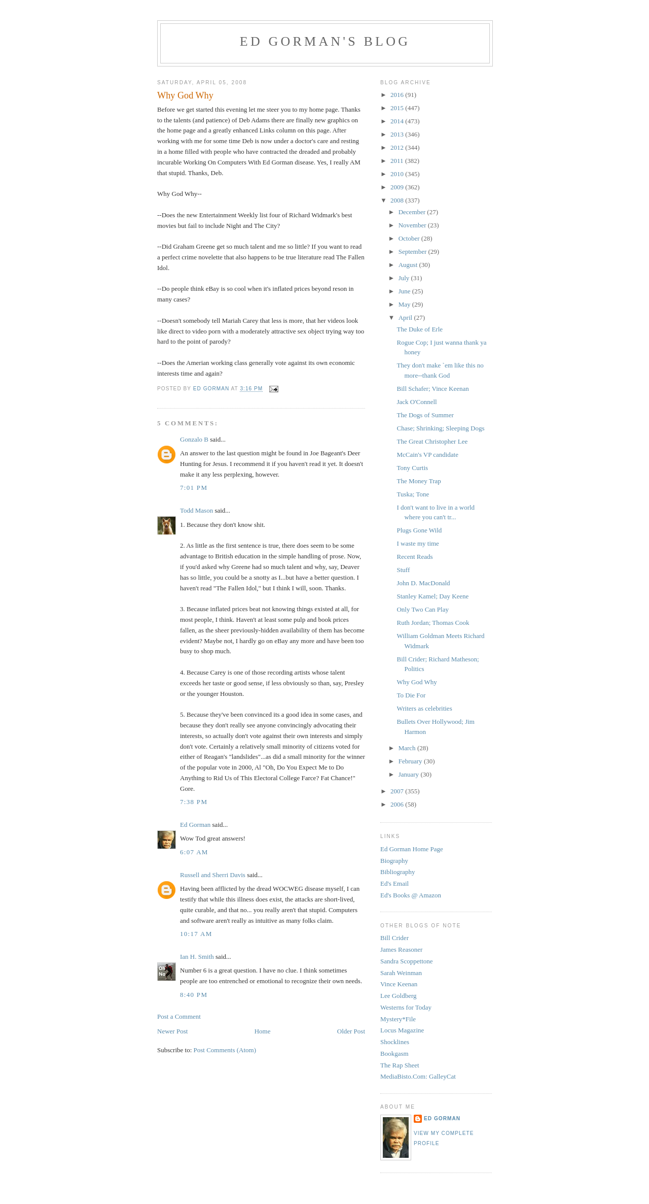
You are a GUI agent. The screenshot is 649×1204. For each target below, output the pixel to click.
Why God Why (416, 682)
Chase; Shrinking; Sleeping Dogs (440, 428)
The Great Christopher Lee (431, 441)
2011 (397, 160)
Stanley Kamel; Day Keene (432, 596)
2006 (397, 804)
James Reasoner (401, 949)
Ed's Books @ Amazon (410, 895)
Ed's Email (394, 883)
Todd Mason (196, 510)
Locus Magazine (402, 1030)
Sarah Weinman (401, 973)
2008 (397, 200)
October (410, 238)
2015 (397, 108)
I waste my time (417, 543)
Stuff (403, 570)
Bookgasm (394, 1053)
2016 (397, 94)
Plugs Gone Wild (419, 530)
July (405, 278)
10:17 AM (196, 934)
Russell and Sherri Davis (212, 875)
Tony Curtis (412, 468)
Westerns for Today (405, 1007)
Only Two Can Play (422, 609)
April (406, 317)
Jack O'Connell (416, 402)
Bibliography (397, 872)
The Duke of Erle (419, 329)
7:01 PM (193, 487)
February (411, 761)
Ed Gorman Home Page (411, 849)
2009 (397, 187)
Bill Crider (394, 938)
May (405, 304)
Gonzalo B (194, 439)
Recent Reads (414, 556)
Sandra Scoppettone (406, 961)
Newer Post (172, 1031)
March (408, 748)
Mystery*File (398, 1019)
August (409, 265)
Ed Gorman (195, 824)
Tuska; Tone (412, 494)
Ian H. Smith (197, 956)
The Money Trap (418, 481)
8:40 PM (193, 994)
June (405, 291)
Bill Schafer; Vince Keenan (432, 388)
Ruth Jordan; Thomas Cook (432, 622)
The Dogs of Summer (424, 415)
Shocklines (394, 1042)
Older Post (351, 1031)
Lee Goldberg (398, 995)
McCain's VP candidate (427, 454)
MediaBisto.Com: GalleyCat (418, 1076)
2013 (397, 134)
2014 (397, 121)
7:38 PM (193, 802)
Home (263, 1031)
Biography (394, 860)
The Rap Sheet (399, 1065)
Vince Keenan (398, 984)
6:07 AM (194, 852)
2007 (397, 791)
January (410, 774)
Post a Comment (179, 1016)
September (413, 251)
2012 (397, 147)
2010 (397, 174)
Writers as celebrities (424, 708)
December (413, 212)
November (413, 225)
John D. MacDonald (423, 583)
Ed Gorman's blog (325, 41)
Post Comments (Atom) (225, 1050)
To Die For (410, 695)
